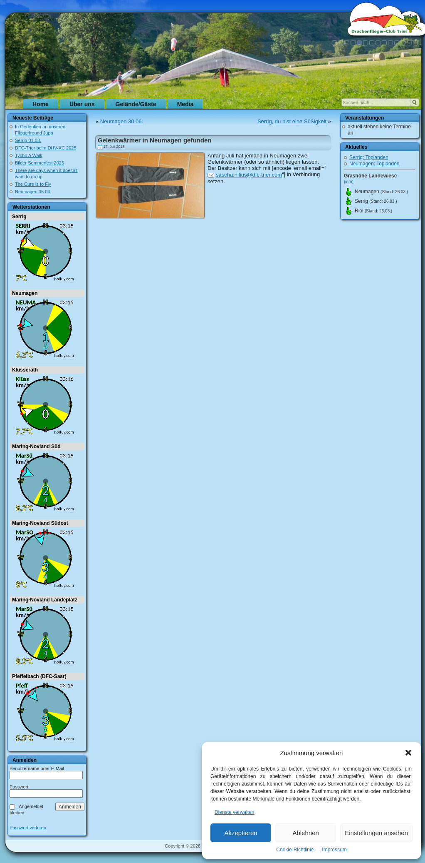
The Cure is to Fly (33, 184)
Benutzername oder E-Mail (37, 768)
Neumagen (24, 293)
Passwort (19, 786)
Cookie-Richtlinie (295, 850)
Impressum (334, 850)
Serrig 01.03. (28, 140)
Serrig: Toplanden (368, 157)
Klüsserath (25, 370)
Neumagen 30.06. (121, 121)
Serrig (19, 216)
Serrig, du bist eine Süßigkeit (291, 121)
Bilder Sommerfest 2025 (39, 162)
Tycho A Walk (28, 155)
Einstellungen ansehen (376, 832)
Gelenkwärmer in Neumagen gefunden (154, 140)
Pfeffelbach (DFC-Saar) (39, 676)
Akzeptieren (240, 832)
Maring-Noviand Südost (40, 523)
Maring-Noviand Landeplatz (44, 600)
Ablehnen (305, 832)
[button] (408, 752)
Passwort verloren (28, 828)
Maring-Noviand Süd (36, 446)
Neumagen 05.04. (33, 191)
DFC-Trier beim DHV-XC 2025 (46, 147)
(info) (348, 182)
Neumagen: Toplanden (374, 164)
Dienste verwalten (234, 812)
